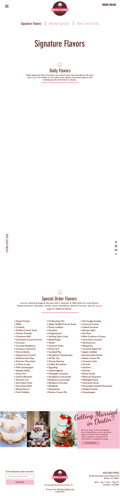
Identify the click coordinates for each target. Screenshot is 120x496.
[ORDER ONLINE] (109, 4)
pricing (34, 77)
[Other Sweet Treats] (88, 23)
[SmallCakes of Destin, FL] (116, 242)
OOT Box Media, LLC (66, 489)
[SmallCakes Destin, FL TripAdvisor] (116, 249)
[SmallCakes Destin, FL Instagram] (116, 246)
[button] (7, 6)
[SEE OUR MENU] (6, 243)
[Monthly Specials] (59, 23)
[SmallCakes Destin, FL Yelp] (116, 253)
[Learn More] (90, 443)
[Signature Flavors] (30, 23)
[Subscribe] (20, 482)
